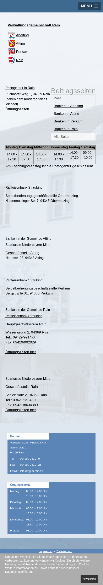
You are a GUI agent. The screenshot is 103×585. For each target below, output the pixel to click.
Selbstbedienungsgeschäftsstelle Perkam (37, 288)
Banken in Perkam (68, 121)
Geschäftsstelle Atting (22, 253)
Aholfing (18, 35)
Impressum (45, 551)
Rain (15, 60)
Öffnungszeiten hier (20, 352)
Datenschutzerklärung (19, 571)
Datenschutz (64, 551)
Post (57, 98)
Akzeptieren (89, 579)
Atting (16, 43)
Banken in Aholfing (68, 106)
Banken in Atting (66, 114)
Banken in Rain (66, 129)
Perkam (18, 52)
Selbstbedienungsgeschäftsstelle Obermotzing (41, 196)
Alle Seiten (62, 137)
